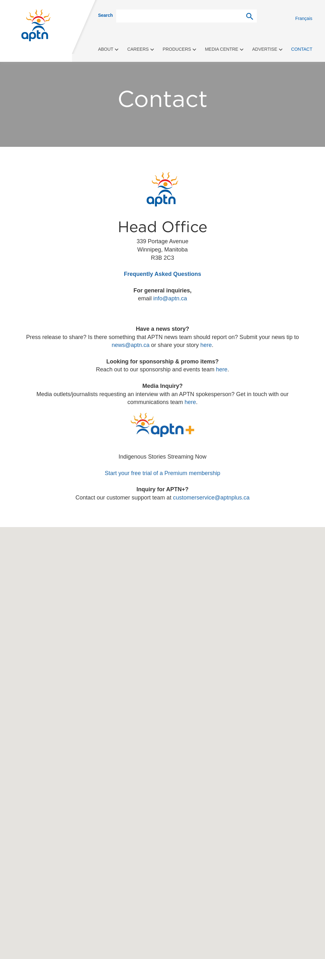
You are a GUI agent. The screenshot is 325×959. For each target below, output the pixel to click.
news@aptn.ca (130, 345)
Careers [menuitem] (141, 49)
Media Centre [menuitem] (224, 49)
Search (105, 15)
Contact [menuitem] (301, 49)
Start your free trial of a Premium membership (162, 473)
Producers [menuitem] (179, 49)
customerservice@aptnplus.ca (211, 497)
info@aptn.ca (170, 298)
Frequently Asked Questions (162, 274)
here (206, 345)
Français (303, 18)
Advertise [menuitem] (267, 49)
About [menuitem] (108, 49)
